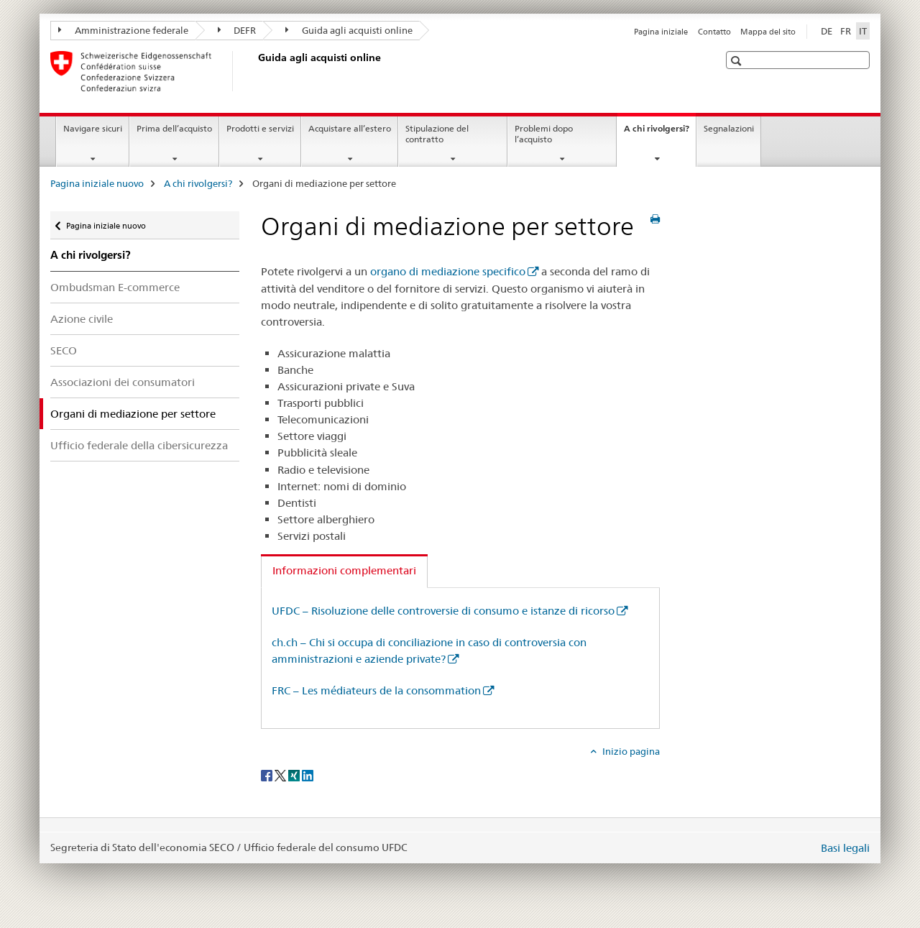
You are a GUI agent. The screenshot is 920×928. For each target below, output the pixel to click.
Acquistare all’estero (349, 128)
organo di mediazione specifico (447, 271)
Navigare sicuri (92, 128)
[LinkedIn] (307, 775)
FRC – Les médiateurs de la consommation (376, 690)
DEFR (237, 30)
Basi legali (845, 848)
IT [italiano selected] (863, 31)
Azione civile (81, 319)
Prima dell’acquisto (174, 128)
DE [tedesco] (826, 31)
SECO (63, 350)
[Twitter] (281, 775)
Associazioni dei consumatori (122, 382)
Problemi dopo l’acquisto (544, 133)
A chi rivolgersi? (660, 133)
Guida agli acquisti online (349, 30)
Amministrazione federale (123, 30)
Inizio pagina (630, 751)
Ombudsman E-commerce (115, 287)
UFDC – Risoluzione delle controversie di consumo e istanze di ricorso (443, 610)
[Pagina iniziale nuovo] (255, 71)
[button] (738, 61)
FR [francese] (845, 31)
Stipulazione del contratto (437, 133)
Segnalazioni (729, 128)
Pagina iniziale (661, 32)
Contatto (714, 32)
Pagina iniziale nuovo (97, 183)
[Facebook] (268, 775)
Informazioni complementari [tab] (344, 570)
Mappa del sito (768, 32)
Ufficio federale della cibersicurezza (139, 445)
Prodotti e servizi (260, 128)
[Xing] (295, 775)
